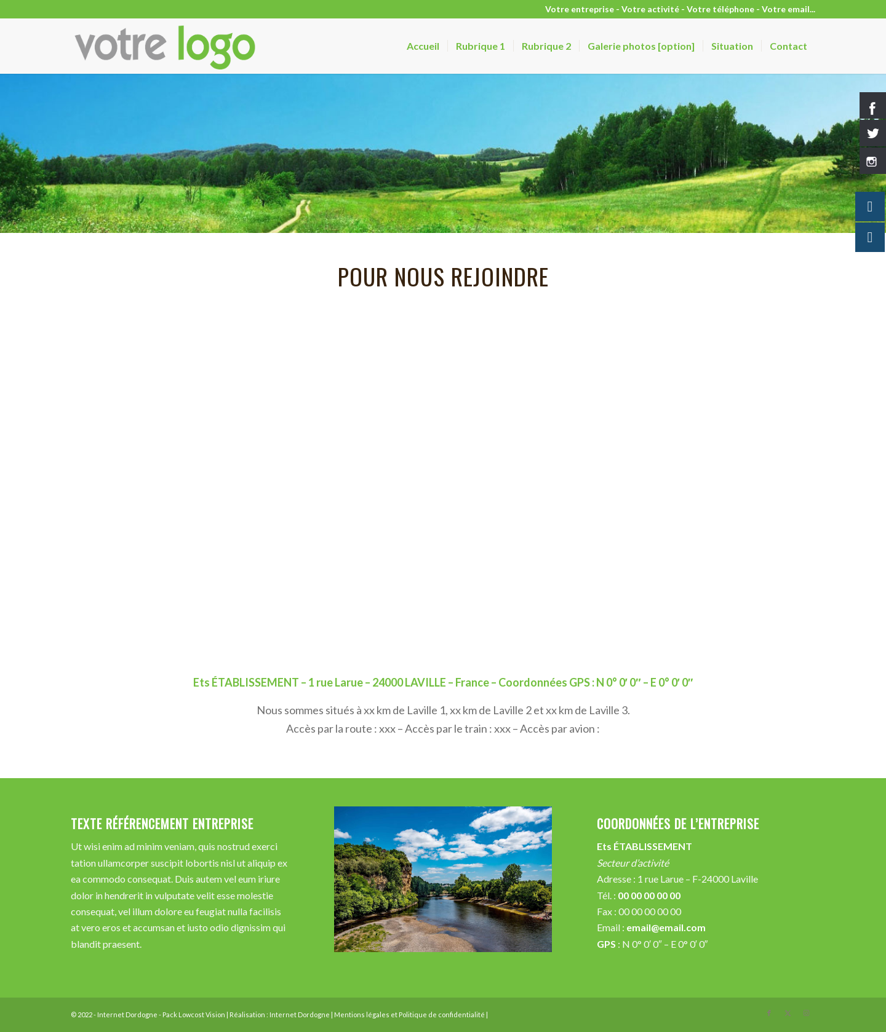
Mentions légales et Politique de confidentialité (409, 1014)
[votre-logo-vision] (166, 46)
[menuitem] (423, 46)
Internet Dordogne (299, 1014)
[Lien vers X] (787, 1013)
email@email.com (666, 927)
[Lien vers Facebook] (769, 1013)
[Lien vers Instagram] (806, 1013)
